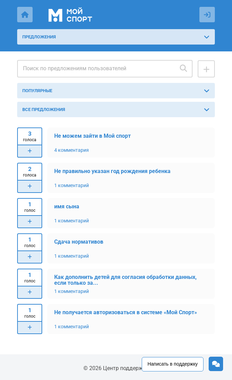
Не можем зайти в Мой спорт (92, 136)
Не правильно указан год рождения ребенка (112, 171)
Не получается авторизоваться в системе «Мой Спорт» (125, 312)
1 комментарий (71, 185)
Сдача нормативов (78, 242)
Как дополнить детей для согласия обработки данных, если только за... (125, 279)
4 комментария (71, 150)
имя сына (66, 206)
